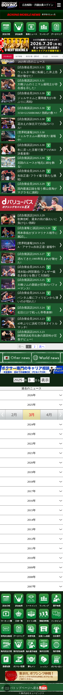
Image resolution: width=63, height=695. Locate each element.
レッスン (44, 666)
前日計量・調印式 (32, 56)
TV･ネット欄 (6, 620)
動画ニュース (31, 33)
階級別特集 (44, 620)
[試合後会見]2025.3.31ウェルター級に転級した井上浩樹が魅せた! (38, 71)
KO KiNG (55, 56)
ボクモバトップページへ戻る (24, 687)
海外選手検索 (31, 650)
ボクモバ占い (56, 666)
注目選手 (56, 635)
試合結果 (19, 33)
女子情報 (19, 56)
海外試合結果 (19, 650)
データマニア (56, 33)
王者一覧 (19, 620)
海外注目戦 (44, 650)
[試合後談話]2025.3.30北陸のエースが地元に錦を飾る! (36, 162)
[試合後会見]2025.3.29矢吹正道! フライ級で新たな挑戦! (37, 175)
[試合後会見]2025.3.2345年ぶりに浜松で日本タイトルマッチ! (38, 323)
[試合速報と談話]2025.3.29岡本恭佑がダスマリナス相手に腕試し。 (38, 232)
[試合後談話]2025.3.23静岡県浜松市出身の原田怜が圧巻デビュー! (37, 335)
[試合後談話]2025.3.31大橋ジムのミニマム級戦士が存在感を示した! (38, 84)
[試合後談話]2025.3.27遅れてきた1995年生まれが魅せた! (38, 258)
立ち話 (45, 56)
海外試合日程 (6, 650)
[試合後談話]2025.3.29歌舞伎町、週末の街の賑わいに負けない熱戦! (37, 219)
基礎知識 (6, 665)
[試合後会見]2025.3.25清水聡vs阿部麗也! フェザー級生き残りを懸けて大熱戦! (37, 271)
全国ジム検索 (44, 635)
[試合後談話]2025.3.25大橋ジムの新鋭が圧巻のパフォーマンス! (38, 284)
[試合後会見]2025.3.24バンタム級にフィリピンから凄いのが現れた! (38, 297)
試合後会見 (8, 56)
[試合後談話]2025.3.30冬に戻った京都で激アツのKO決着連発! (37, 149)
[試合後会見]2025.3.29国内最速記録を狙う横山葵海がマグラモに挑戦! (37, 188)
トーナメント (31, 605)
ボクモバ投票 (19, 665)
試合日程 (6, 33)
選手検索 (56, 605)
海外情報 (56, 650)
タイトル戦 (31, 620)
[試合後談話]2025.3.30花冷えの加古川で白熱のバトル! (36, 123)
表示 (45, 380)
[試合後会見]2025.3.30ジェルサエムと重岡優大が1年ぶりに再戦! (37, 97)
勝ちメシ (31, 665)
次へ (42, 346)
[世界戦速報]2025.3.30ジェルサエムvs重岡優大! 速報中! (37, 136)
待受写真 (31, 635)
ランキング (44, 33)
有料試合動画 (6, 635)
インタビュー (56, 620)
